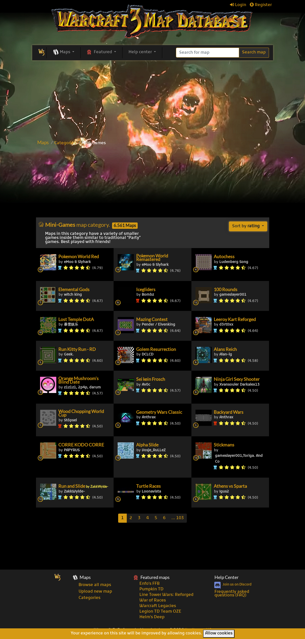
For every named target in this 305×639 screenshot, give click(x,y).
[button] (63, 52)
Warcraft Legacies (157, 606)
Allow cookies (218, 633)
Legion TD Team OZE (160, 611)
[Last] (177, 518)
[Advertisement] (152, 183)
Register (261, 5)
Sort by (246, 226)
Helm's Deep (152, 617)
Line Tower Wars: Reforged (166, 594)
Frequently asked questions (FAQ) (231, 593)
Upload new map (95, 591)
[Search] (207, 53)
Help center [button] (141, 52)
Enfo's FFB (149, 583)
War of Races (152, 600)
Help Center (226, 577)
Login (238, 5)
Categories (65, 143)
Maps (43, 142)
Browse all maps (95, 585)
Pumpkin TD (151, 589)
